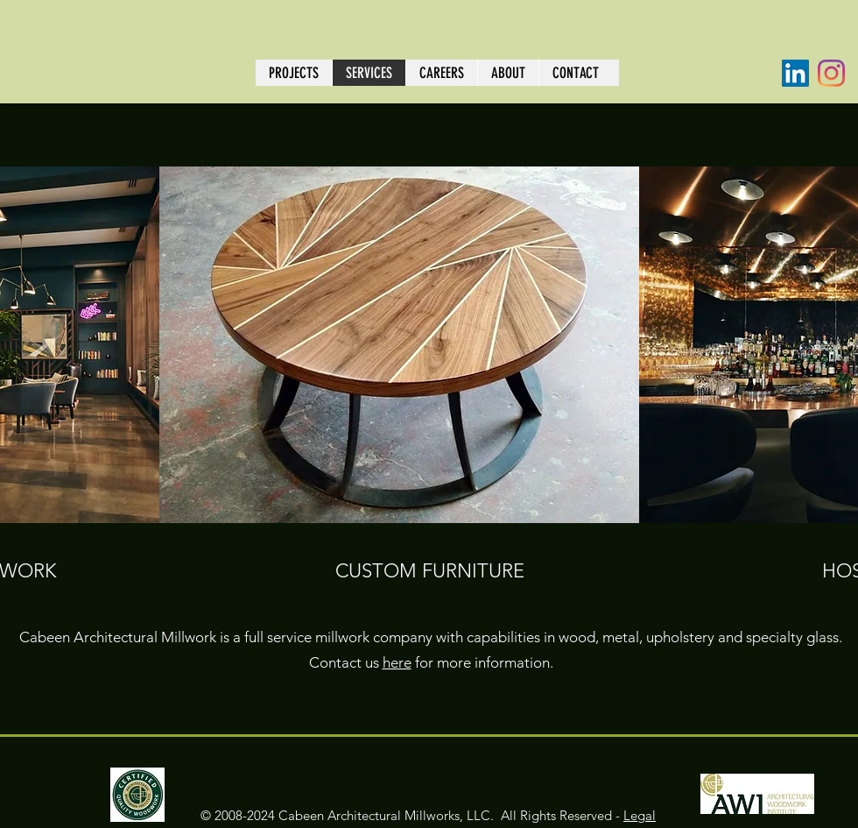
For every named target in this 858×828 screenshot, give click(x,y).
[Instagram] (831, 73)
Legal (639, 815)
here (397, 662)
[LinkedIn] (795, 73)
